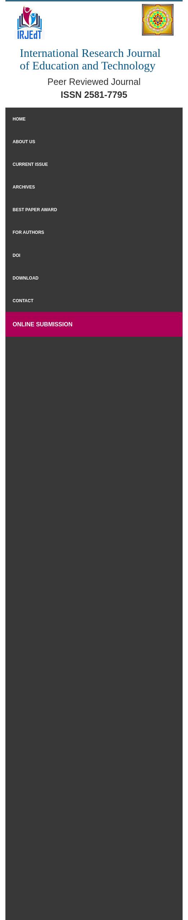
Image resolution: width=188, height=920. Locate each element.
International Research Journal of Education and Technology (90, 59)
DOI (16, 255)
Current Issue (30, 164)
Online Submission (42, 324)
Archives (24, 187)
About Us (24, 141)
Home (19, 119)
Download (26, 278)
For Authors (28, 232)
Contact (23, 300)
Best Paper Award (35, 209)
